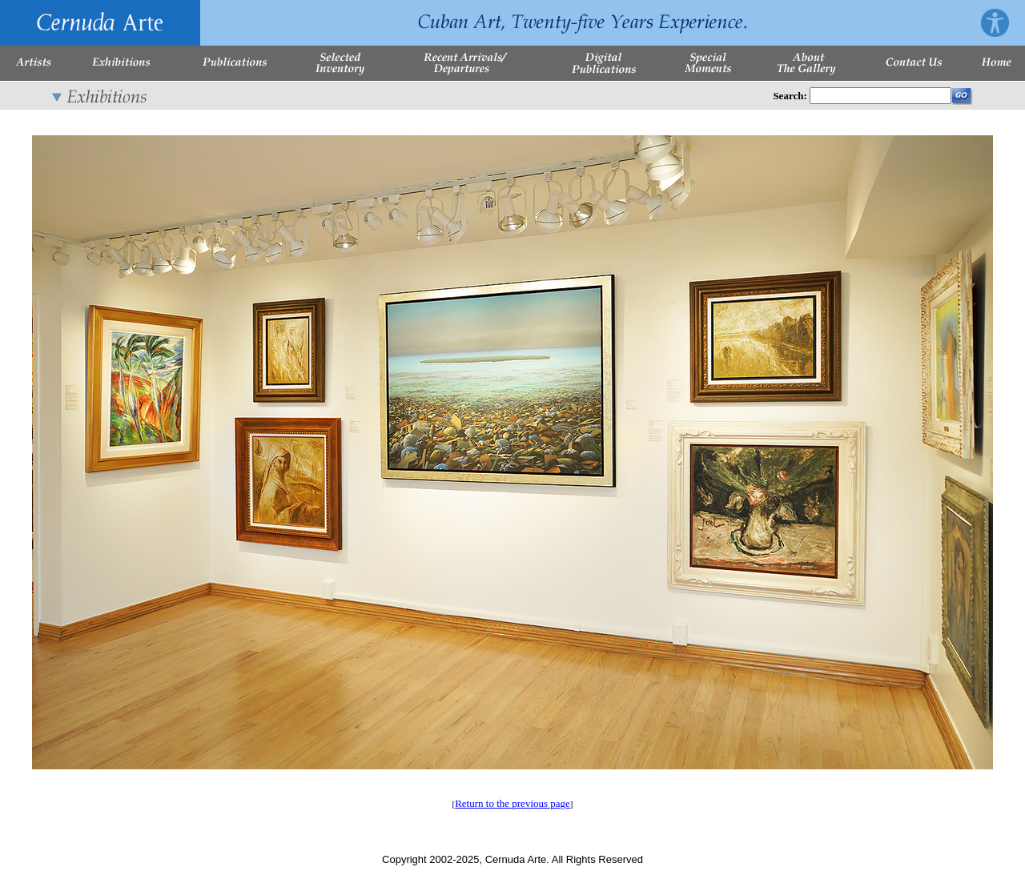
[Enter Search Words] (880, 95)
